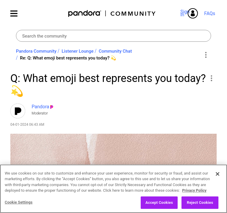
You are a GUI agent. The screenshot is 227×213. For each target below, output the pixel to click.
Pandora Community (112, 13)
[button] (211, 78)
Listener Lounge (78, 51)
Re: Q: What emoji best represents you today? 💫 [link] (68, 58)
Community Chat (115, 51)
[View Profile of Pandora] (40, 106)
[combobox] (113, 36)
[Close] (217, 180)
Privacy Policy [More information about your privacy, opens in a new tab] (194, 197)
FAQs (209, 13)
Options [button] (205, 54)
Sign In (186, 13)
